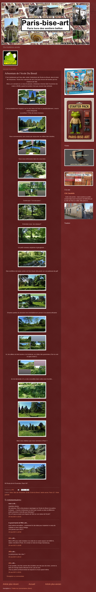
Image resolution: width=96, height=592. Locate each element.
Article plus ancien (53, 584)
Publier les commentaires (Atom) (22, 588)
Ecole (27, 492)
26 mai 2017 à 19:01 (15, 572)
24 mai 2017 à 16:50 (15, 532)
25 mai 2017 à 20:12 (15, 557)
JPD (10, 551)
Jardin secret (44, 492)
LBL (10, 538)
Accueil (32, 584)
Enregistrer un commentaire (15, 576)
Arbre (11, 492)
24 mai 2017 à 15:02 (15, 516)
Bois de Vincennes (19, 492)
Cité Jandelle (69, 193)
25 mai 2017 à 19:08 (15, 545)
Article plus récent (10, 584)
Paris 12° (52, 492)
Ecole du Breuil (35, 492)
